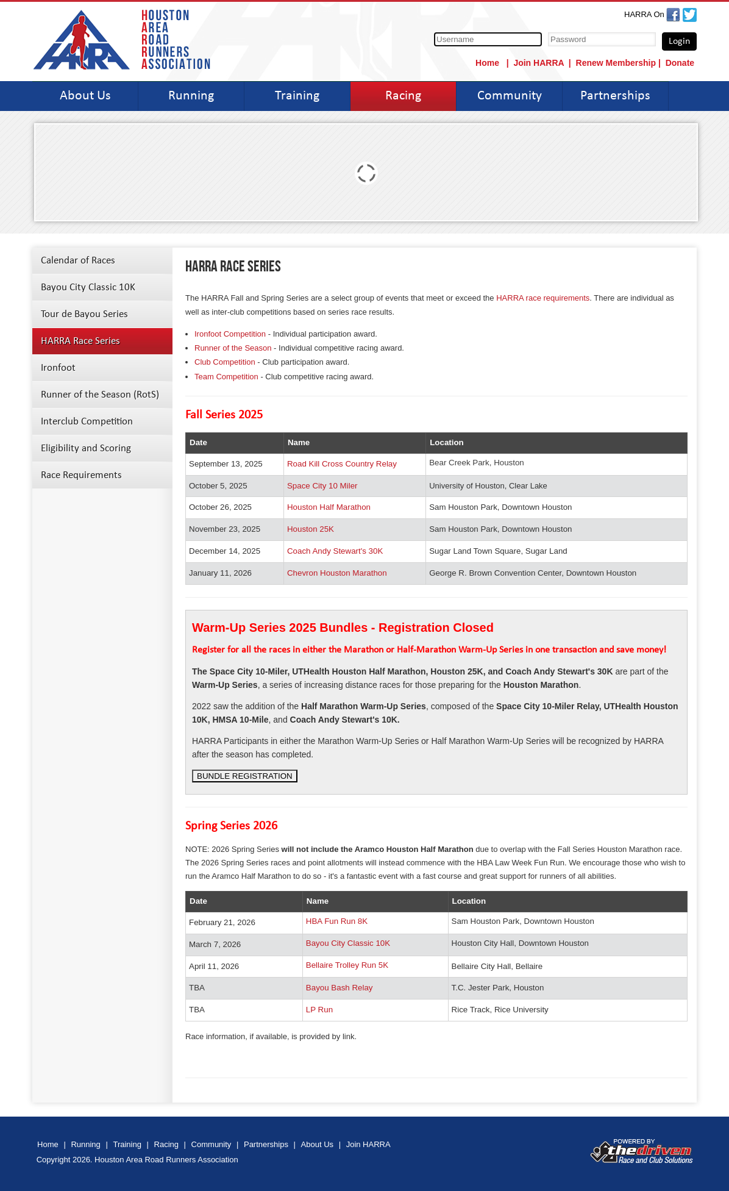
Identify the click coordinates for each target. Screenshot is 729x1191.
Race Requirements (81, 475)
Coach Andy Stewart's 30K (335, 551)
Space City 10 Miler (322, 485)
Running (191, 96)
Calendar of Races (78, 261)
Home (488, 63)
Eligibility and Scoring (86, 448)
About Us (85, 96)
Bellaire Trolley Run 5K (347, 965)
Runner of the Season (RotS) (100, 395)
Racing (403, 96)
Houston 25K (310, 529)
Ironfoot (58, 368)
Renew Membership (616, 63)
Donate (680, 63)
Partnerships (615, 96)
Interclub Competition (87, 422)
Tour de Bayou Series (84, 314)
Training (297, 96)
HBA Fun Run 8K (337, 921)
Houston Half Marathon (329, 507)
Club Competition (224, 362)
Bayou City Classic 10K (88, 287)
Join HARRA (538, 63)
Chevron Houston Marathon (337, 573)
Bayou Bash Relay (339, 987)
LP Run (319, 1009)
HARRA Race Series (80, 341)
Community (509, 96)
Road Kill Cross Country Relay (342, 463)
